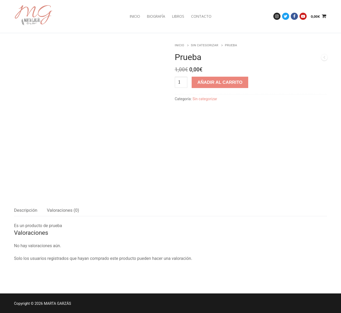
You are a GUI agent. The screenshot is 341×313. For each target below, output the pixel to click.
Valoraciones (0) (63, 210)
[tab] (25, 210)
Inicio (179, 45)
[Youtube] (303, 16)
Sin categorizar (204, 45)
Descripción (25, 210)
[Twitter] (285, 16)
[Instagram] (276, 16)
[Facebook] (294, 16)
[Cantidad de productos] (181, 82)
